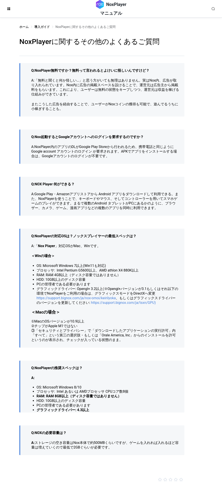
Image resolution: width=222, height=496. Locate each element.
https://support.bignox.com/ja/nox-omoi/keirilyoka (76, 298)
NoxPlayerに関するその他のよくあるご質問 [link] (85, 27)
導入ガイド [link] (42, 27)
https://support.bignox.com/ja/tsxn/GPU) (123, 303)
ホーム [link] (24, 27)
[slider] (101, 480)
